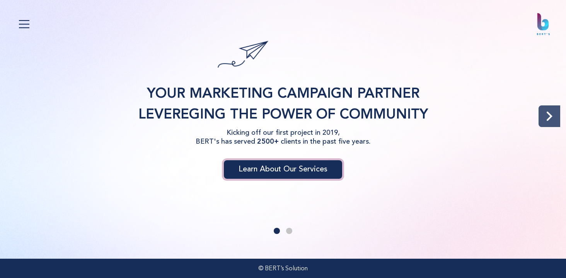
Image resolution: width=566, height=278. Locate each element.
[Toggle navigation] (24, 24)
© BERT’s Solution (283, 269)
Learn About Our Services (283, 169)
